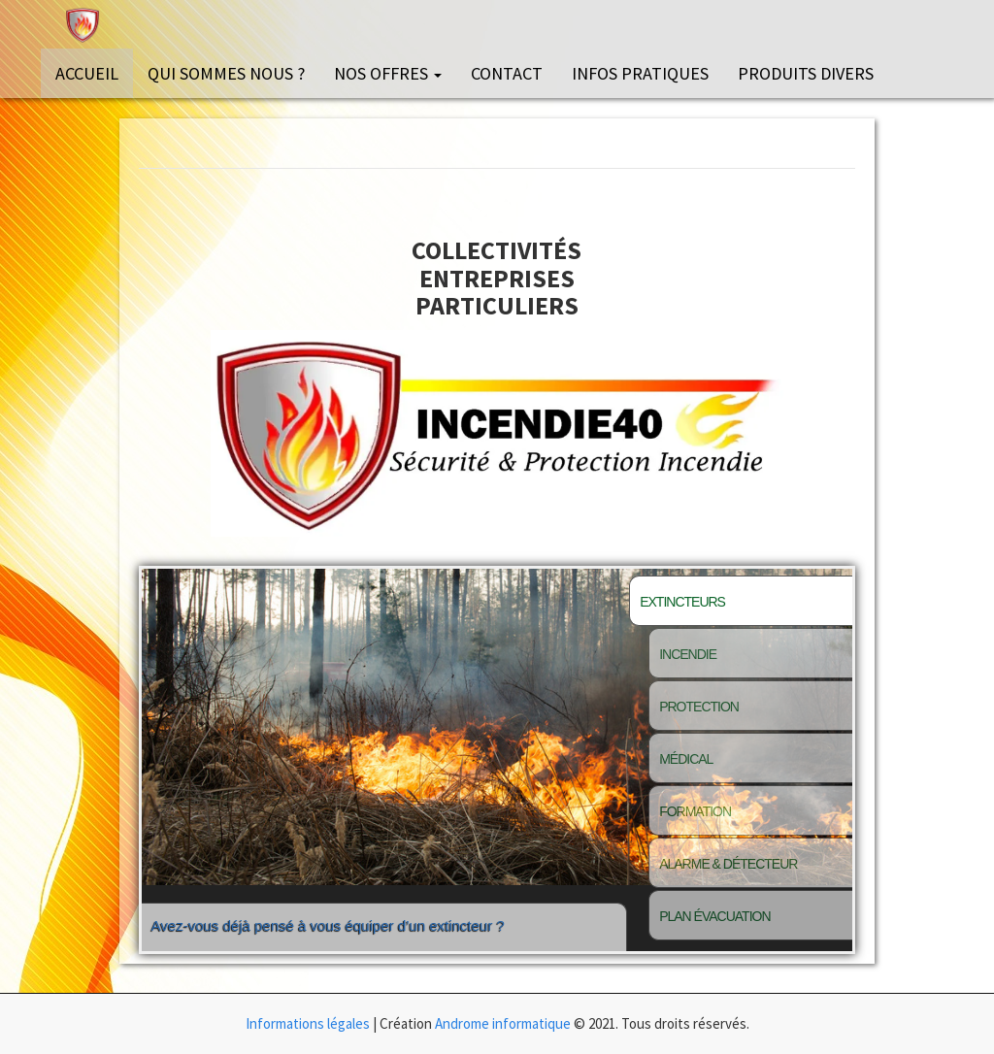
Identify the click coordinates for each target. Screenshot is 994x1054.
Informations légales (308, 1023)
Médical (685, 759)
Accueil (86, 73)
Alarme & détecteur (728, 864)
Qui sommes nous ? (226, 73)
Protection (699, 706)
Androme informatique (503, 1023)
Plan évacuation (714, 916)
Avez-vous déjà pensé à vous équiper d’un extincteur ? (328, 944)
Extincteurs (682, 601)
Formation (695, 811)
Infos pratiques (640, 73)
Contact (507, 73)
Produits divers (806, 73)
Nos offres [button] (388, 73)
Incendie (687, 654)
